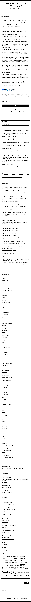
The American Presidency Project (8, 504)
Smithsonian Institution (6, 532)
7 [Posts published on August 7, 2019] (15, 109)
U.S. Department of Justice (6, 535)
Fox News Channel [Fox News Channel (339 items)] (25, 560)
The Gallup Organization (6, 450)
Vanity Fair (4, 399)
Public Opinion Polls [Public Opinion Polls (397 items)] (15, 570)
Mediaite (3, 297)
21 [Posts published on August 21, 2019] (15, 113)
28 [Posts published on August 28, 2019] (15, 115)
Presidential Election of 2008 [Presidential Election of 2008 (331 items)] (6, 567)
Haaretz (3, 332)
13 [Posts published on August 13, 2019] (11, 111)
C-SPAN (3, 283)
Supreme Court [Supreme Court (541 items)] (8, 573)
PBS (3, 309)
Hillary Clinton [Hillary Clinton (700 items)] (11, 564)
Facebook (4, 407)
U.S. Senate (4, 542)
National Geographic (5, 373)
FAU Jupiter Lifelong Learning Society (8, 408)
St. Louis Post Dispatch (6, 350)
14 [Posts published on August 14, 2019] (15, 111)
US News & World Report (6, 397)
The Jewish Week (5, 354)
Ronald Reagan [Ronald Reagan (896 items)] (25, 572)
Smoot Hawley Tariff (25, 96)
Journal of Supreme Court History (8, 488)
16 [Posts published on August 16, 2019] (23, 111)
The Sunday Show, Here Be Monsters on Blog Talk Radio (12, 469)
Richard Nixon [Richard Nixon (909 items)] (18, 572)
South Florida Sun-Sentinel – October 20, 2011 (10, 233)
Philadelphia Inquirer (5, 345)
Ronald (12, 26)
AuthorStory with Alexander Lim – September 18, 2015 (11, 202)
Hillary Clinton (7, 96)
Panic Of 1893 (18, 96)
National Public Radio (6, 302)
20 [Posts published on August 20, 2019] (11, 113)
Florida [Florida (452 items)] (21, 560)
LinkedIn (3, 410)
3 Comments (17, 26)
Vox (2, 317)
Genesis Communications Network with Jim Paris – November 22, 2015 (14, 217)
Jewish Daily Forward (5, 335)
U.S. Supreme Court (5, 544)
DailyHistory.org (5, 482)
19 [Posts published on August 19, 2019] (7, 113)
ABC (3, 276)
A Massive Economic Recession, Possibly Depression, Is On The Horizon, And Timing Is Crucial (14, 23)
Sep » (5, 118)
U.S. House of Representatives (7, 540)
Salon (3, 440)
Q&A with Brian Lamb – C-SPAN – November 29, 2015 (11, 225)
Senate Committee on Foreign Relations (9, 528)
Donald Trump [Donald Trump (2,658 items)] (7, 560)
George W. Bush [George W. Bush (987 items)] (22, 562)
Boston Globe (4, 325)
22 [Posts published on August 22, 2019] (19, 113)
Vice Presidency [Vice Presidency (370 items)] (4, 577)
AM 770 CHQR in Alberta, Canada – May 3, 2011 (10, 201)
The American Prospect (6, 385)
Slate (3, 441)
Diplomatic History (5, 483)
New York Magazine (5, 375)
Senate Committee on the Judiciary (8, 530)
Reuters (3, 310)
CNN (3, 287)
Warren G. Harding (5, 97)
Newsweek (4, 378)
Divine (13, 599)
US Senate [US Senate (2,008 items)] (25, 575)
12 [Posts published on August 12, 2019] (7, 111)
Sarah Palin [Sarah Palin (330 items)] (3, 573)
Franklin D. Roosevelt (8, 95)
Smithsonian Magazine (6, 384)
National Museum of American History (9, 525)
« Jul (2, 118)
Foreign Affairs (4, 367)
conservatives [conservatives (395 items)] (11, 558)
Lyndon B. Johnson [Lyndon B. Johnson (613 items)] (13, 565)
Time (3, 395)
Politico (3, 431)
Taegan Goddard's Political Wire (7, 445)
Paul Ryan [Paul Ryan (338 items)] (25, 565)
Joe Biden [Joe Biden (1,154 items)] (22, 564)
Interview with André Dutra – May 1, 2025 (9, 218)
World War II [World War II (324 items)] (16, 577)
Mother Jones (4, 372)
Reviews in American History (7, 502)
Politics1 (3, 433)
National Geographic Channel (7, 300)
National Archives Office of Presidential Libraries (10, 523)
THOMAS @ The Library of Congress (8, 509)
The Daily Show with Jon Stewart (8, 316)
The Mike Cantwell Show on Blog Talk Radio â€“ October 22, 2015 (13, 243)
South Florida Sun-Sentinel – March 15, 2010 (10, 230)
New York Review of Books (7, 377)
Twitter (3, 412)
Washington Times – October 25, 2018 (9, 251)
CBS (3, 285)
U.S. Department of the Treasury (8, 539)
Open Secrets (4, 497)
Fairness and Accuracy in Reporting (8, 290)
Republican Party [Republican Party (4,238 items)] (8, 572)
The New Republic (5, 390)
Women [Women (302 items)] (8, 577)
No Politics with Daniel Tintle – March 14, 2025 (10, 220)
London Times (4, 337)
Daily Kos (3, 421)
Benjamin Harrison (20, 94)
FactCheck (4, 424)
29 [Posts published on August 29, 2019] (19, 115)
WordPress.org (4, 593)
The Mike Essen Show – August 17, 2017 (9, 245)
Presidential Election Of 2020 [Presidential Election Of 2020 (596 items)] (22, 568)
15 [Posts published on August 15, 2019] (19, 111)
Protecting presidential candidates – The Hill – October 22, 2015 (13, 145)
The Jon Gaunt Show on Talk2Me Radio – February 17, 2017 (12, 241)
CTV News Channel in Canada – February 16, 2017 (11, 208)
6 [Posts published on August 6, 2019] (11, 109)
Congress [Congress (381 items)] (7, 558)
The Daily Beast (5, 448)
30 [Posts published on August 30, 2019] (23, 115)
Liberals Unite (4, 428)
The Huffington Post (5, 453)
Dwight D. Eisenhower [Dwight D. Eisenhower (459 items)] (15, 560)
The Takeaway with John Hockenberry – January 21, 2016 (12, 246)
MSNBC (3, 298)
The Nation (4, 389)
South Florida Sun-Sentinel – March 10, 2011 (10, 228)
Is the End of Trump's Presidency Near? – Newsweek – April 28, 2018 (14, 138)
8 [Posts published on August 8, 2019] (19, 109)
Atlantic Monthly (5, 365)
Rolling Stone (4, 382)
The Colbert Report (5, 314)
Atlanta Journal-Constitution (7, 323)
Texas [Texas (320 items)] (21, 573)
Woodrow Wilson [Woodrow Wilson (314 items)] (12, 577)
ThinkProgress (4, 458)
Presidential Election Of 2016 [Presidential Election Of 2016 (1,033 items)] (9, 568)
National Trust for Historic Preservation (9, 494)
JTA (2, 293)
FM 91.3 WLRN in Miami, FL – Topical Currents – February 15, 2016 (14, 212)
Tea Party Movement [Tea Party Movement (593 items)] (15, 573)
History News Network (6, 466)
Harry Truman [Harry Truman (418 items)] (6, 564)
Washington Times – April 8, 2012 (8, 248)
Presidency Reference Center (7, 500)
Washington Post (5, 355)
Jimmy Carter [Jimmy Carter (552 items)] (17, 564)
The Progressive (5, 394)
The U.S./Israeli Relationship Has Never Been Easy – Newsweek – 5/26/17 (15, 155)
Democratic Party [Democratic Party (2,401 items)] (19, 558)
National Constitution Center (7, 492)
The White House (5, 534)
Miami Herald (4, 340)
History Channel (5, 292)
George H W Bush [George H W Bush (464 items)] (15, 562)
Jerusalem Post (4, 333)
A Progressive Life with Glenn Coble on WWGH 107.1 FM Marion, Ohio (14, 464)
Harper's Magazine (5, 370)
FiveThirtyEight (4, 426)
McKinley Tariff (13, 96)
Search (26, 582)
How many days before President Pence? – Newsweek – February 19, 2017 (15, 136)
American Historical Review (7, 477)
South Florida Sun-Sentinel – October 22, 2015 (10, 235)
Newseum (4, 527)
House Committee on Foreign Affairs (8, 517)
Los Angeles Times (5, 338)
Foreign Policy (4, 368)
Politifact (3, 435)
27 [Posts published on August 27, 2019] (11, 115)
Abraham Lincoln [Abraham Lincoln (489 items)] (5, 556)
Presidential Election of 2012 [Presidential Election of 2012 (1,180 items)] (18, 567)
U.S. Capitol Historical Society (7, 511)
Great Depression (22, 95)
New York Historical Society (7, 495)
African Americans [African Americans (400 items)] (11, 556)
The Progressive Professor (15, 5)
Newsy (3, 305)
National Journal (5, 429)
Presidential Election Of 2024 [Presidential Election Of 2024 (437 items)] (7, 570)
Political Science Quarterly (6, 380)
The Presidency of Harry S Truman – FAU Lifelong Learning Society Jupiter (15, 262)
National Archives (5, 522)
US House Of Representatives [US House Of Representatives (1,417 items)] (14, 575)
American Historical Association (7, 475)
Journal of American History (7, 487)
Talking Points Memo (6, 312)
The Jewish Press (5, 352)
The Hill (3, 452)
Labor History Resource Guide (7, 490)
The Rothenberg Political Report (7, 457)
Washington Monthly (5, 401)
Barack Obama (14, 94)
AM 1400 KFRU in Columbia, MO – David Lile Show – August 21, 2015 (14, 192)
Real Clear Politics (5, 436)
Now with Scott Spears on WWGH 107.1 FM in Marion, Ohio (12, 468)
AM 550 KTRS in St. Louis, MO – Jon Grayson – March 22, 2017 (13, 196)
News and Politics (6, 94)
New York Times (5, 342)
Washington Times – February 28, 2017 (9, 250)
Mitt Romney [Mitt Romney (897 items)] (20, 565)
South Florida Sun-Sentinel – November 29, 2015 (10, 231)
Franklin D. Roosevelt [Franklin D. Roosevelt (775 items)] (6, 562)
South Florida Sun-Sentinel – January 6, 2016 (10, 226)
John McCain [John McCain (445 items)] (7, 565)
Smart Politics (4, 443)
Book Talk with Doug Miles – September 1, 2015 (10, 204)
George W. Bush (16, 95)
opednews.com (4, 307)
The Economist (4, 387)
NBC (3, 304)
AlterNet (3, 278)
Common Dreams (5, 419)
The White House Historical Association (9, 507)
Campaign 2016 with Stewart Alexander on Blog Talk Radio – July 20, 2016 (15, 206)
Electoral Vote (4, 423)
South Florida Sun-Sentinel (6, 349)
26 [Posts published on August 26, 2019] (7, 115)
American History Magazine (7, 363)
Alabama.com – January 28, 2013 (8, 185)
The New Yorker (5, 392)
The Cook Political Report (6, 447)
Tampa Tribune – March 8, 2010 (7, 239)
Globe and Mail (4, 330)
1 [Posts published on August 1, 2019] (19, 107)
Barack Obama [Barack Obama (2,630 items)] (19, 556)
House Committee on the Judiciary (8, 518)
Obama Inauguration (5, 550)
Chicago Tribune (5, 327)
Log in (3, 588)
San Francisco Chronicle (6, 347)
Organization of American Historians (8, 499)
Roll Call (3, 438)
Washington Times (5, 357)
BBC (3, 281)
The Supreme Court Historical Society (8, 505)
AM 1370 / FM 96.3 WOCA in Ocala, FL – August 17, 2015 (12, 190)
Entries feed (4, 590)
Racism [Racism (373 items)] (20, 570)
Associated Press (5, 280)
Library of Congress (5, 520)
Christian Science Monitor (6, 328)
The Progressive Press (6, 455)
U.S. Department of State (6, 537)
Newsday (3, 344)
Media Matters (4, 295)
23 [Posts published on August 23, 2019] (23, 113)
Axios (3, 418)
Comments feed (5, 592)
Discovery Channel (5, 288)
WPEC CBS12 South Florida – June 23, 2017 (9, 253)
